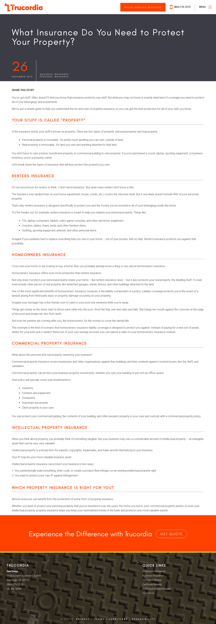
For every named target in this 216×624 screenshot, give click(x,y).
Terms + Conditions (111, 619)
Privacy (83, 619)
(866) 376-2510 (180, 7)
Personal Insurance (54, 76)
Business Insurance (54, 74)
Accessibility (143, 619)
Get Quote (171, 534)
